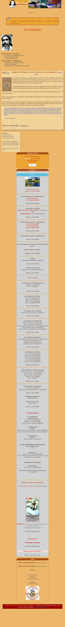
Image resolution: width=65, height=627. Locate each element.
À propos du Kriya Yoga (8, 136)
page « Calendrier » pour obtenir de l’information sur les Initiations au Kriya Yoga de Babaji (11, 143)
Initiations (38, 174)
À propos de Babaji (6, 134)
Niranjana (32, 437)
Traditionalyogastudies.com (32, 578)
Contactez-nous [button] (14, 23)
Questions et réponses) (10, 64)
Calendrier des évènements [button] (26, 21)
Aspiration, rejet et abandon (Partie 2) (14, 62)
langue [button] (31, 13)
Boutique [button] (57, 21)
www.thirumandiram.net (41, 562)
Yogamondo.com (32, 576)
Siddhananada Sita (32, 398)
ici (30, 203)
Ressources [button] (40, 21)
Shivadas (32, 428)
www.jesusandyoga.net (41, 566)
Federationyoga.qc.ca (32, 574)
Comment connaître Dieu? (11, 57)
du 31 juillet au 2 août (40, 486)
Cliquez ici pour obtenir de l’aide (32, 555)
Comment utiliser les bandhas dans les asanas (16, 65)
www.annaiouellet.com (32, 583)
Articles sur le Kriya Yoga (8, 138)
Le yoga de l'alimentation (11, 58)
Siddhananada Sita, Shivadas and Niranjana (34, 470)
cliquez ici (24, 126)
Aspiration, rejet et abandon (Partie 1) (14, 55)
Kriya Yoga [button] (13, 21)
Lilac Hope (32, 577)
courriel (48, 81)
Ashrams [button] (49, 21)
